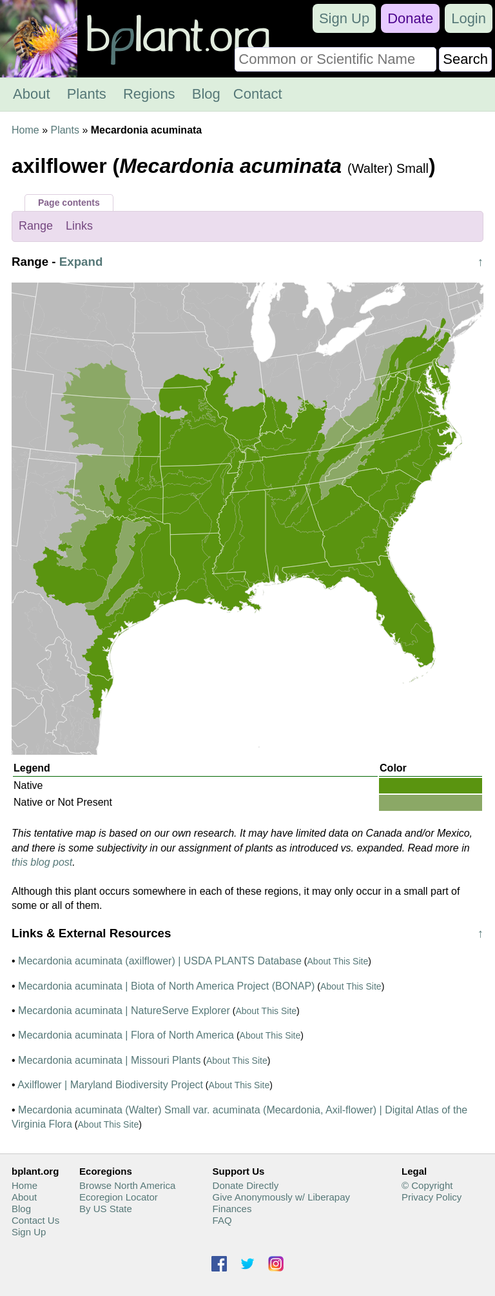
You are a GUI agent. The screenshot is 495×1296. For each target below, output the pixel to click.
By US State (105, 1208)
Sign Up (344, 18)
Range (36, 225)
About (31, 94)
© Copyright (427, 1185)
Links (79, 225)
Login (468, 18)
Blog (206, 94)
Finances (232, 1208)
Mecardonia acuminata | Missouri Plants (109, 1060)
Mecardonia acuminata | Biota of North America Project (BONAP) (166, 986)
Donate (410, 18)
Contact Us (35, 1220)
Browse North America (127, 1185)
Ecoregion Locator (118, 1196)
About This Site (338, 961)
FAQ (222, 1220)
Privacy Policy (431, 1196)
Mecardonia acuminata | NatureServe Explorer (124, 1010)
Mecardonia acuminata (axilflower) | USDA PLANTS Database (160, 960)
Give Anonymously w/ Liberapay (281, 1196)
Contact (257, 94)
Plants (86, 94)
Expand (81, 261)
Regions (149, 94)
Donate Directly (246, 1185)
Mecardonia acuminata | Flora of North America (126, 1035)
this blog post (42, 862)
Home (25, 130)
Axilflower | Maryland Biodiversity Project (110, 1084)
